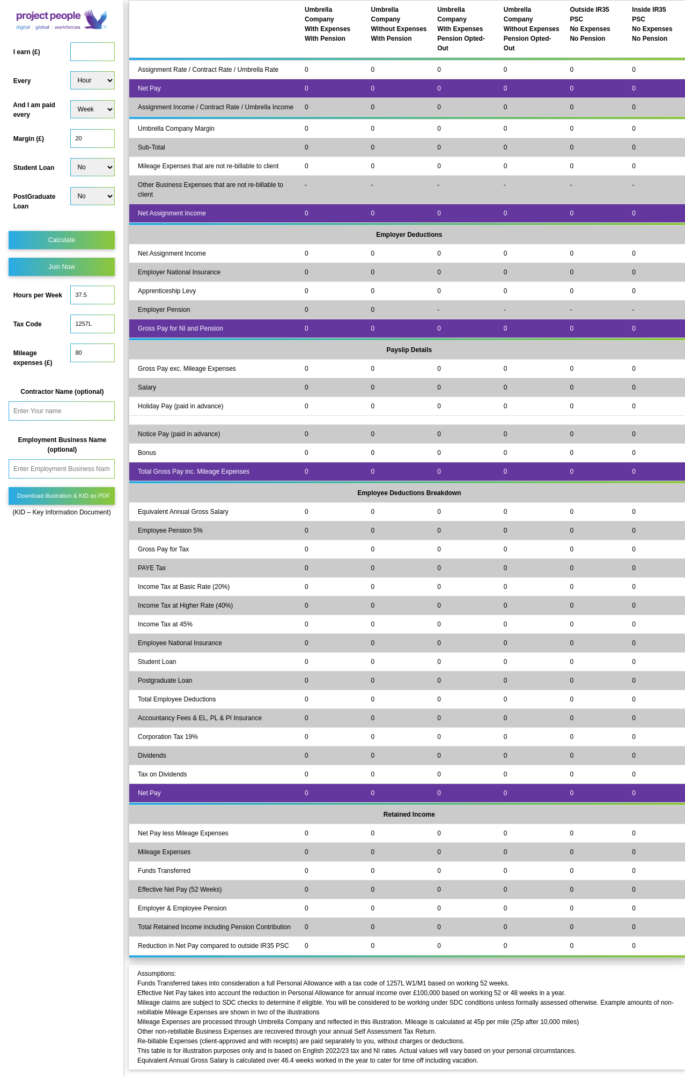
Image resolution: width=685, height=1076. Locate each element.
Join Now (61, 267)
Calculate (61, 240)
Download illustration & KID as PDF (63, 495)
